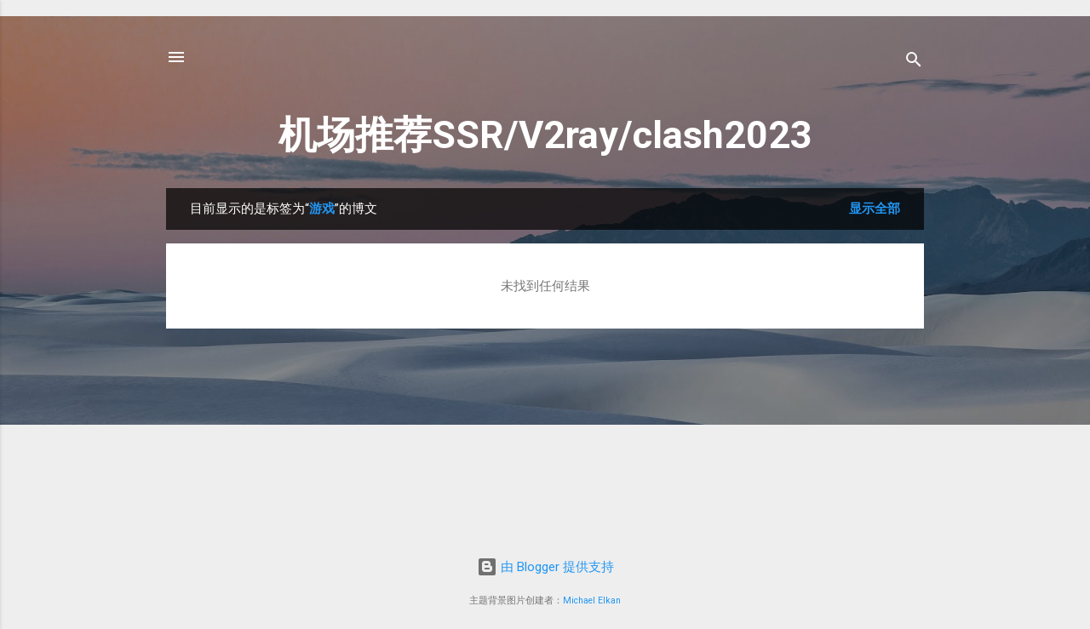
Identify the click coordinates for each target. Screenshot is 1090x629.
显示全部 (874, 208)
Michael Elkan (592, 600)
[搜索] (914, 63)
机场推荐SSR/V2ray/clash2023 (545, 134)
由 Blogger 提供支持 (545, 567)
